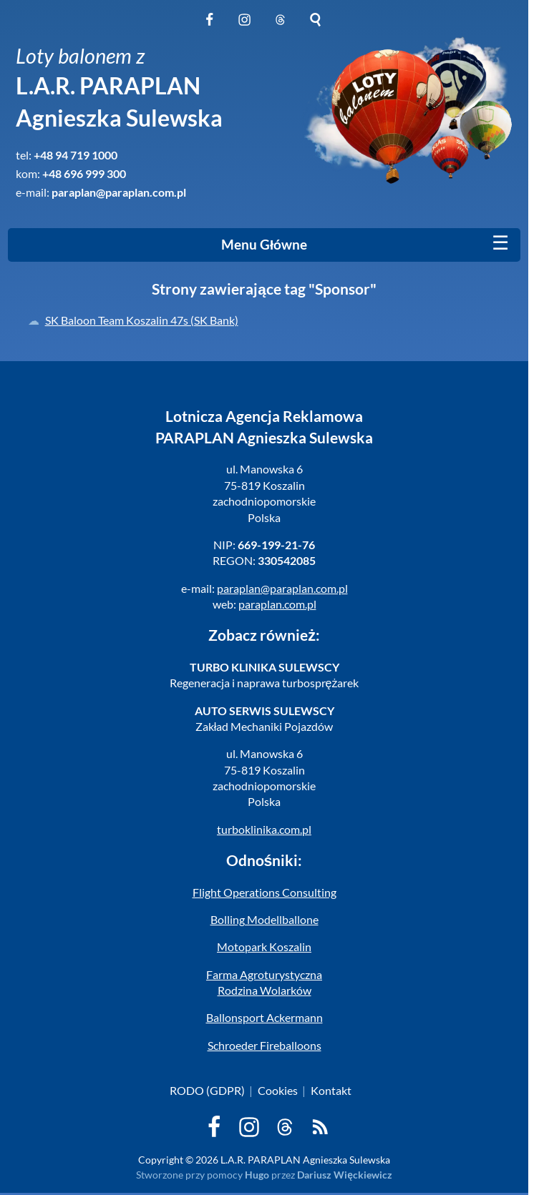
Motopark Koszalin (264, 946)
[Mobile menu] (500, 243)
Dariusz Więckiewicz (344, 1175)
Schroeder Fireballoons (264, 1045)
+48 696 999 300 (84, 173)
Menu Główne (264, 244)
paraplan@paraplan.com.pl (119, 192)
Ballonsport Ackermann (264, 1017)
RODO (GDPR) (207, 1090)
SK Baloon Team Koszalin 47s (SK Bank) (141, 320)
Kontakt (331, 1090)
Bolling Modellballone (264, 919)
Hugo (257, 1175)
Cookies (278, 1090)
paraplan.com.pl (277, 604)
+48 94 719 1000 (75, 155)
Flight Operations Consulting (264, 892)
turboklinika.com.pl (264, 829)
